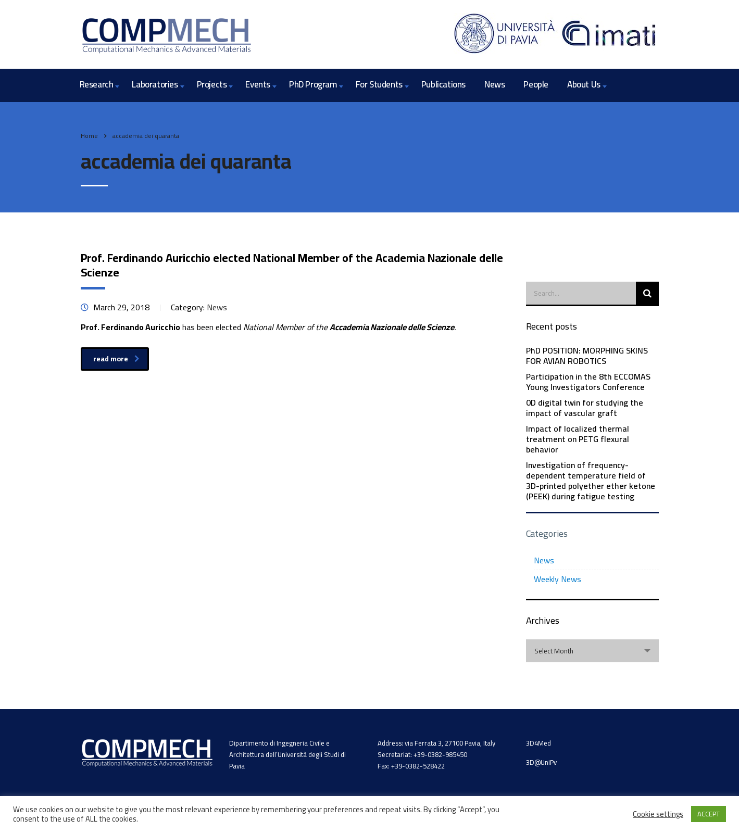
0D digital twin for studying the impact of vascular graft (584, 407)
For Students (379, 84)
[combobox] (592, 650)
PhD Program (313, 84)
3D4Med (538, 743)
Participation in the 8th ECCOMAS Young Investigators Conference (588, 381)
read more (116, 358)
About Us (583, 84)
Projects (212, 84)
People (535, 84)
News (494, 84)
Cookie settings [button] (658, 814)
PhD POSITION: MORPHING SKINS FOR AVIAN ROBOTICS (587, 355)
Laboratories (155, 84)
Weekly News (557, 579)
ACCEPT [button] (708, 814)
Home (89, 136)
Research (97, 84)
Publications (443, 84)
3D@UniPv (541, 762)
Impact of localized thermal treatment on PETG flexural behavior (577, 439)
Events (257, 84)
